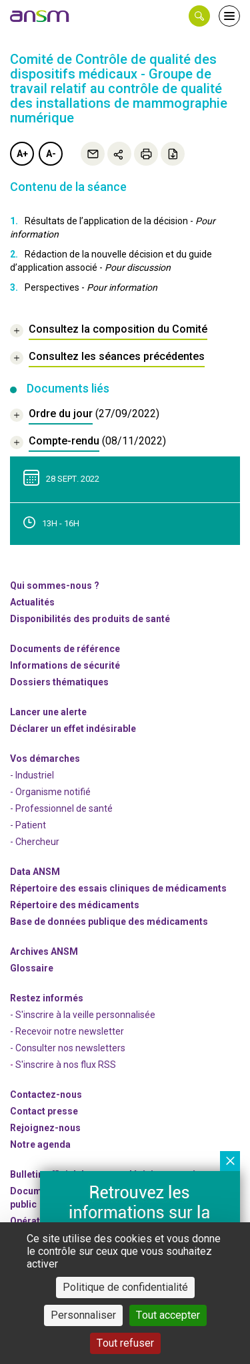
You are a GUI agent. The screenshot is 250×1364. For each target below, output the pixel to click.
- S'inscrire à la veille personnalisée (82, 1014)
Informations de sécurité (65, 665)
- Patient (28, 825)
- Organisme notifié (50, 791)
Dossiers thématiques (59, 682)
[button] (199, 16)
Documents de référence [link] (65, 648)
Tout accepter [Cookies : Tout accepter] (168, 1315)
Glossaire (31, 968)
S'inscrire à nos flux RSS (65, 1064)
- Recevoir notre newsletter (67, 1031)
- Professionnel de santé (61, 808)
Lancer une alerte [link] (48, 712)
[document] (84, 416)
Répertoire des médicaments (74, 905)
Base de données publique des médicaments (109, 921)
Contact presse (44, 1111)
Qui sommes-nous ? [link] (54, 585)
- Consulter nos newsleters (67, 1048)
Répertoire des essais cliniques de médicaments (118, 888)
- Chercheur (34, 841)
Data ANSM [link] (35, 871)
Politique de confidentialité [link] (125, 1287)
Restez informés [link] (46, 998)
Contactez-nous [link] (46, 1094)
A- (51, 153)
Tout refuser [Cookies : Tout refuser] (125, 1343)
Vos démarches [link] (45, 758)
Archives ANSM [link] (44, 951)
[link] (40, 16)
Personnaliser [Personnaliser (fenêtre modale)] (83, 1315)
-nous (45, 1127)
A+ (22, 153)
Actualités (32, 602)
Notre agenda (40, 1144)
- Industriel (32, 775)
